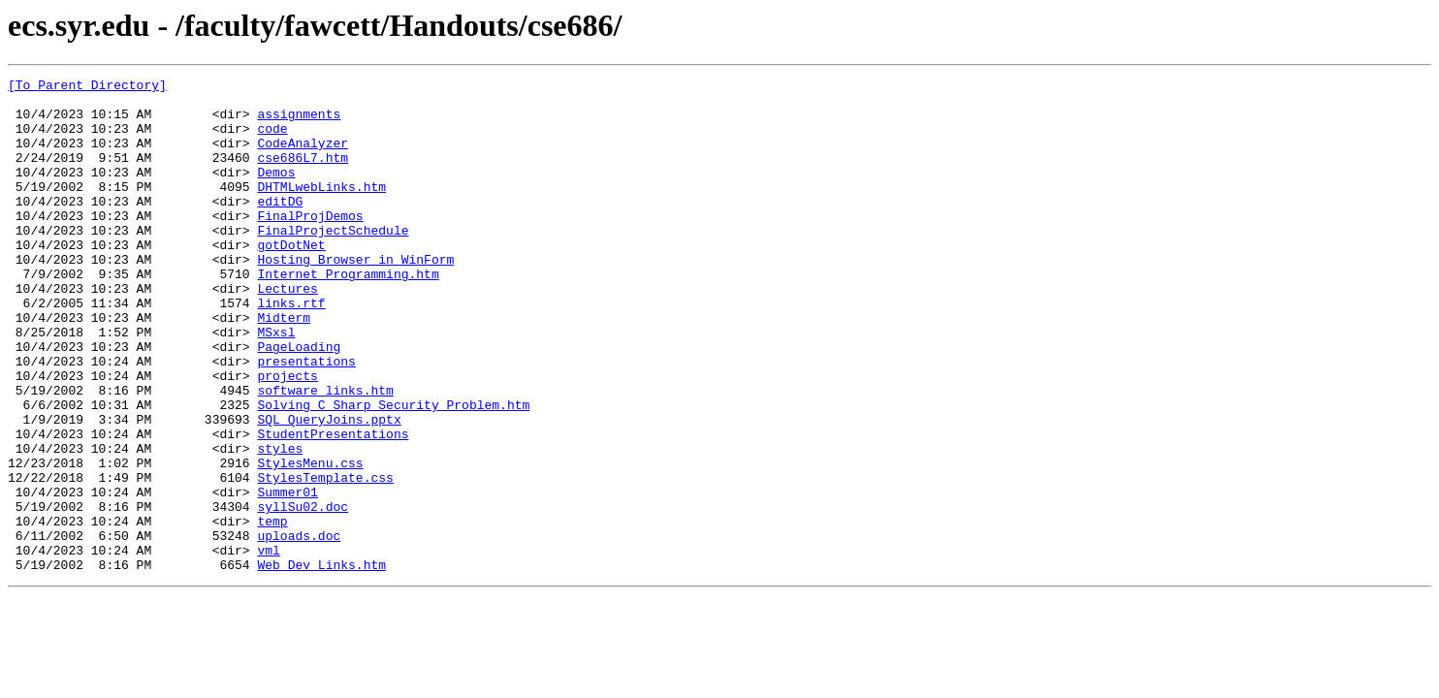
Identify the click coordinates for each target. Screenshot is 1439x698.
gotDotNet (291, 279)
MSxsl (276, 384)
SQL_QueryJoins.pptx (328, 488)
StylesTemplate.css (325, 558)
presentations (306, 419)
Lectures (287, 331)
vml (268, 645)
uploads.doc (298, 628)
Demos (276, 192)
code (272, 139)
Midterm (283, 366)
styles (280, 523)
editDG (280, 227)
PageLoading (298, 401)
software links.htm (325, 453)
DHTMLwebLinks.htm (321, 209)
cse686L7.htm (302, 174)
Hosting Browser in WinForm (355, 296)
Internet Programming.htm (347, 314)
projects (287, 436)
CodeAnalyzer (302, 157)
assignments (298, 122)
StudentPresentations (332, 506)
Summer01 (287, 576)
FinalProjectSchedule (332, 261)
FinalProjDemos (310, 244)
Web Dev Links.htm (321, 663)
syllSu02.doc (302, 593)
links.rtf (291, 349)
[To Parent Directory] (87, 87)
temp (272, 610)
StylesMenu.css (310, 541)
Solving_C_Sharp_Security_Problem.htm (393, 471)
